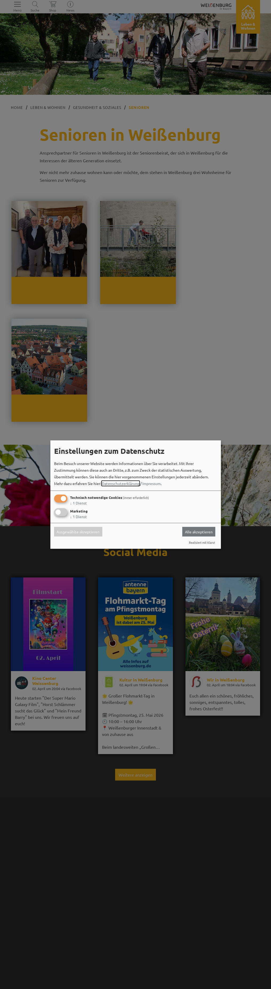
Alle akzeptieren (199, 531)
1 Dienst (78, 503)
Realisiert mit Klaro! (202, 542)
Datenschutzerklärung (120, 483)
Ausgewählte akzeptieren (78, 531)
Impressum (151, 483)
